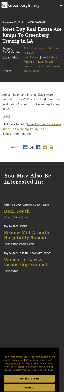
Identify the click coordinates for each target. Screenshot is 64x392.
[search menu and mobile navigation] (61, 5)
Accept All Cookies (29, 382)
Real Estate (31, 57)
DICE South (17, 212)
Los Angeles (31, 71)
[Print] (51, 147)
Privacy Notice (45, 364)
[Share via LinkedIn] (25, 147)
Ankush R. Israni (34, 48)
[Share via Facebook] (38, 147)
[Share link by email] (45, 147)
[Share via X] (32, 147)
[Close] (54, 357)
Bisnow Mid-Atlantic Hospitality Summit (27, 236)
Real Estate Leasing (48, 66)
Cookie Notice (13, 367)
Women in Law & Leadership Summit (26, 263)
